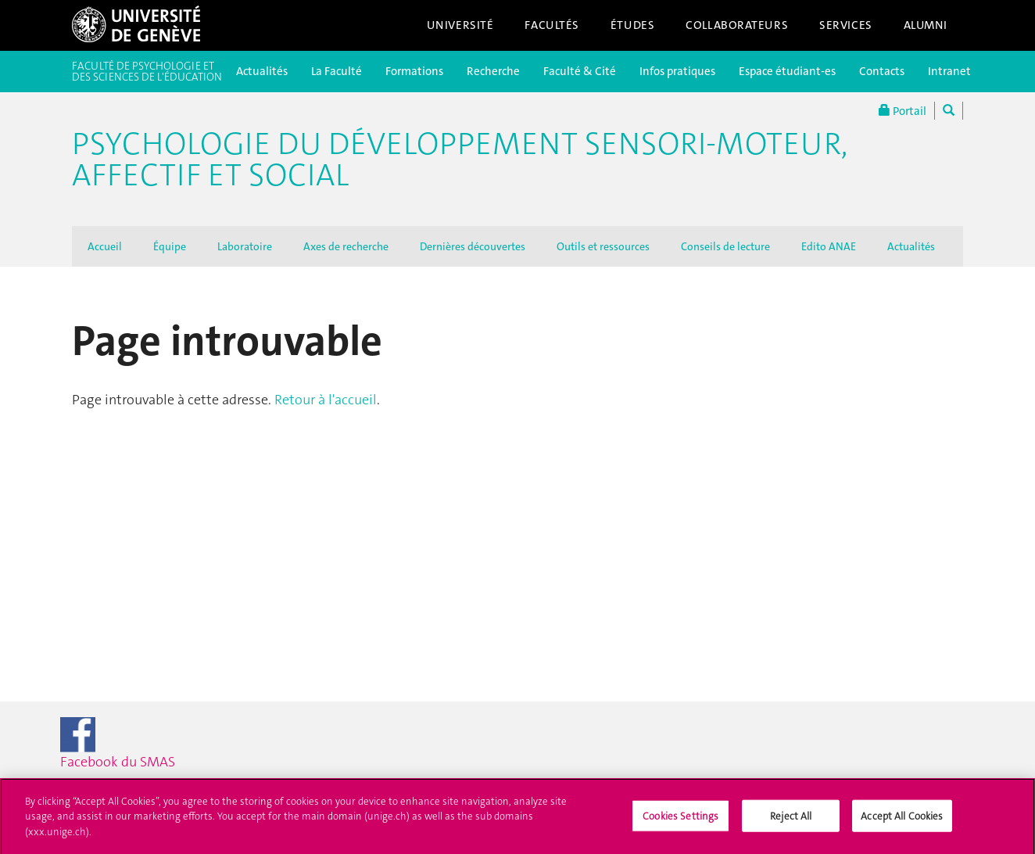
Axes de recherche (346, 246)
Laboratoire (244, 246)
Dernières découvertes (472, 246)
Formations (414, 71)
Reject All (790, 820)
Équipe (169, 246)
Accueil (105, 246)
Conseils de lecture (725, 246)
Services (845, 25)
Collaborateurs (737, 25)
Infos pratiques (677, 71)
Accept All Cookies (902, 820)
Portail (902, 110)
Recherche (493, 71)
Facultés (552, 25)
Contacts (881, 71)
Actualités (262, 71)
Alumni (925, 25)
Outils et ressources (603, 246)
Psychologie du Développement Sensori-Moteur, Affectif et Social (459, 159)
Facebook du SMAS (145, 744)
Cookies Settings (680, 820)
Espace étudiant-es (787, 71)
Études (632, 25)
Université (460, 25)
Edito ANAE (828, 246)
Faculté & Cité (579, 71)
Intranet (949, 71)
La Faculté (336, 71)
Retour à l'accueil (325, 399)
